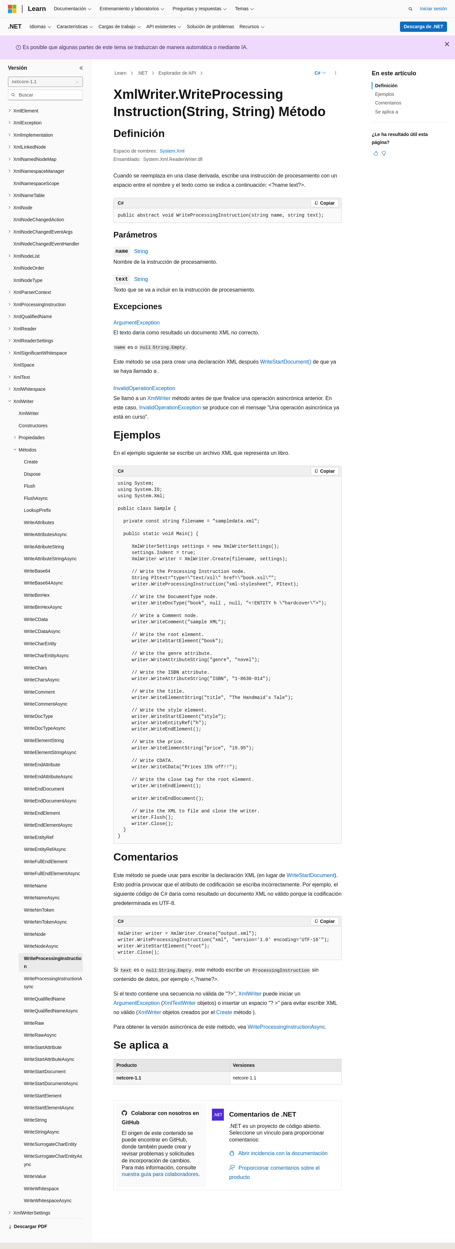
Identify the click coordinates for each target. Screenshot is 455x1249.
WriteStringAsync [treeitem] (41, 1113)
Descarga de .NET (423, 26)
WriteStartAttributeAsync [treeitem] (49, 1041)
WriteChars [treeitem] (35, 649)
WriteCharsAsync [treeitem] (42, 661)
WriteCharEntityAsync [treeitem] (46, 637)
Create (224, 1012)
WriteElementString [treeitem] (44, 722)
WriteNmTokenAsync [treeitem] (45, 903)
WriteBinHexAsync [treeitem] (43, 588)
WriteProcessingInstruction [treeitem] (53, 944)
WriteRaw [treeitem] (34, 1004)
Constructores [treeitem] (33, 407)
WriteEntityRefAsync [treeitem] (45, 831)
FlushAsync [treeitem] (36, 480)
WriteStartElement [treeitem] (42, 1077)
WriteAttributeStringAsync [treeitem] (50, 540)
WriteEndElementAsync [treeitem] (48, 806)
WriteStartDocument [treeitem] (45, 1053)
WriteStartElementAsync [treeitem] (49, 1089)
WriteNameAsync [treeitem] (42, 879)
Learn (121, 73)
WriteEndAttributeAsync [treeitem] (48, 758)
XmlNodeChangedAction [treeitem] (38, 201)
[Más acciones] (336, 73)
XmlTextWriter (179, 1003)
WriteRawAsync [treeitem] (40, 1016)
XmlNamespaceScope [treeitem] (36, 165)
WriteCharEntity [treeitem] (40, 625)
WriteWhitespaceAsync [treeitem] (48, 1182)
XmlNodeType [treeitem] (27, 262)
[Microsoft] (12, 9)
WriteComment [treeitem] (39, 673)
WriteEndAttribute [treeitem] (42, 746)
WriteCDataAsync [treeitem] (42, 613)
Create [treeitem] (31, 443)
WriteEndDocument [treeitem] (44, 770)
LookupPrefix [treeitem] (37, 492)
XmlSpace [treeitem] (23, 346)
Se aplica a (386, 111)
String (141, 251)
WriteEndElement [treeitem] (42, 795)
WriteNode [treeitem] (35, 916)
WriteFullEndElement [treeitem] (45, 843)
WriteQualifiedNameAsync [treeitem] (51, 992)
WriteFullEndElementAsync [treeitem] (52, 855)
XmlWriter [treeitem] (29, 395)
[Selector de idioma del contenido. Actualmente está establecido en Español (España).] (34, 1238)
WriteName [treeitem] (35, 867)
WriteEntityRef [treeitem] (38, 819)
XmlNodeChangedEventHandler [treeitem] (46, 225)
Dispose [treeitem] (32, 455)
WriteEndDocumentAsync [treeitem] (50, 782)
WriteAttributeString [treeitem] (44, 528)
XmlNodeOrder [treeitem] (28, 249)
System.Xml (172, 151)
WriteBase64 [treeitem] (37, 552)
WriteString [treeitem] (35, 1101)
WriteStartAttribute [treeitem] (43, 1029)
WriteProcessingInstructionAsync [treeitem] (53, 964)
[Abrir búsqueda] (410, 9)
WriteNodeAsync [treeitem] (41, 928)
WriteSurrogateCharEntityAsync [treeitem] (53, 1142)
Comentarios (388, 102)
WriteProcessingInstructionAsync (286, 1027)
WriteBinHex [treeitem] (37, 577)
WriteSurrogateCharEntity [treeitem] (50, 1126)
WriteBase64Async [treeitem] (43, 564)
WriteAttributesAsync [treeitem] (45, 516)
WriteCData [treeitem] (36, 601)
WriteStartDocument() (285, 362)
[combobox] (45, 82)
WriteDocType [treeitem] (38, 698)
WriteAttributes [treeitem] (39, 504)
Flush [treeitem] (29, 467)
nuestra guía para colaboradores (160, 1174)
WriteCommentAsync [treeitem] (45, 685)
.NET (142, 73)
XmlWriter (158, 398)
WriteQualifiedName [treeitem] (44, 980)
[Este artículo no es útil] (384, 153)
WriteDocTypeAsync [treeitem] (45, 710)
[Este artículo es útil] (376, 153)
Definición (386, 85)
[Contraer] (81, 68)
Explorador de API (177, 73)
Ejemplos (384, 94)
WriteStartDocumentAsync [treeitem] (51, 1065)
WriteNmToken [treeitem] (39, 891)
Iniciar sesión (433, 8)
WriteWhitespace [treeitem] (41, 1170)
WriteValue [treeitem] (35, 1158)
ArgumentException (136, 322)
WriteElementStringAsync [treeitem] (50, 734)
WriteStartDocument (310, 875)
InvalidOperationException (144, 388)
